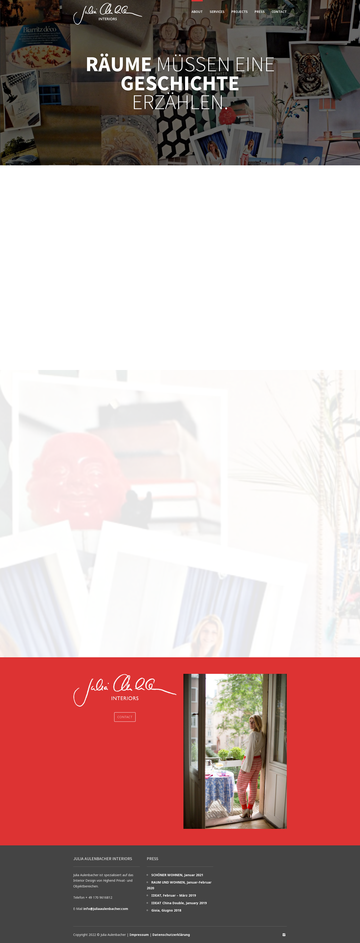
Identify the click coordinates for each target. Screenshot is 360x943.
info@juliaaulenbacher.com (105, 908)
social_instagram (284, 934)
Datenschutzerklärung (171, 934)
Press (260, 11)
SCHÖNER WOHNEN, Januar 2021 (177, 875)
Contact (279, 11)
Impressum (139, 934)
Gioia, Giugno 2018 (166, 910)
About (197, 11)
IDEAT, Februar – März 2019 (173, 895)
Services (217, 11)
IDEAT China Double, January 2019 (179, 903)
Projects (239, 11)
